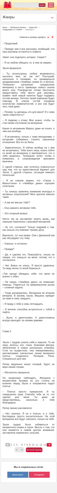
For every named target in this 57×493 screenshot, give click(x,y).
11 (37, 445)
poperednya (7, 445)
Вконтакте (17, 474)
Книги (4, 27)
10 (33, 445)
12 (41, 445)
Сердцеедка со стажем (12, 29)
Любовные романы (18, 27)
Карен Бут (33, 27)
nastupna (49, 445)
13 (44, 445)
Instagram (39, 474)
